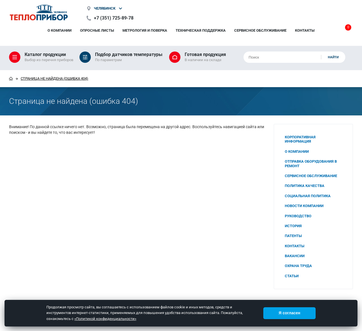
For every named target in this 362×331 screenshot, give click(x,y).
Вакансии (295, 256)
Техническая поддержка (201, 30)
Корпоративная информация (300, 139)
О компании (60, 30)
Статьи (292, 276)
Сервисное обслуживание (260, 30)
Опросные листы (97, 30)
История (293, 226)
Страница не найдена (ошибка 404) (54, 78)
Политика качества (304, 186)
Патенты (293, 236)
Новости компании (304, 206)
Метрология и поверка (144, 30)
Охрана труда (298, 266)
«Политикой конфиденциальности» (105, 319)
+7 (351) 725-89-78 (113, 18)
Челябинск (104, 8)
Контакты (304, 30)
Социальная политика (308, 196)
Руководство (298, 216)
